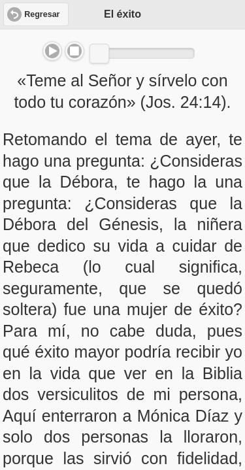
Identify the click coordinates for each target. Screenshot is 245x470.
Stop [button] (74, 51)
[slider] (99, 53)
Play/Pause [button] (52, 51)
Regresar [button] (41, 14)
